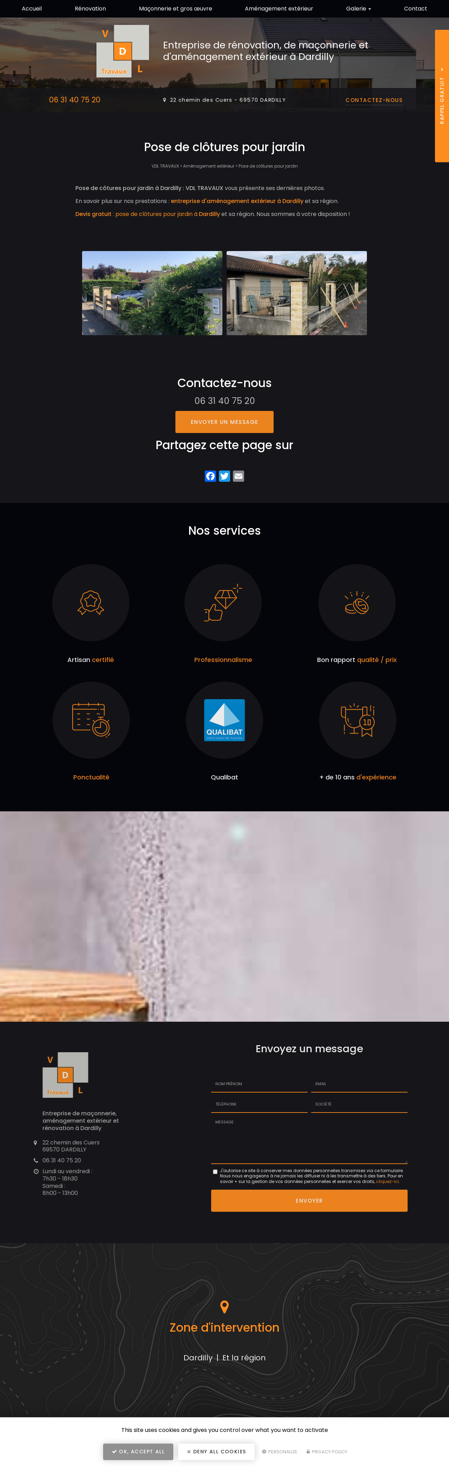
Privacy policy (327, 1451)
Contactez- (374, 100)
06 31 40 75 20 (74, 100)
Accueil (32, 9)
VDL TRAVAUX (165, 166)
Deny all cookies (216, 1451)
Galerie (358, 9)
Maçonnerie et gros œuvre (175, 9)
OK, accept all (138, 1451)
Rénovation (90, 9)
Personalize (279, 1451)
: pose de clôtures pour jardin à (147, 214)
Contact (415, 9)
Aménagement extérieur (279, 9)
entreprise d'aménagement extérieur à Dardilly (237, 201)
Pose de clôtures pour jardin (268, 166)
